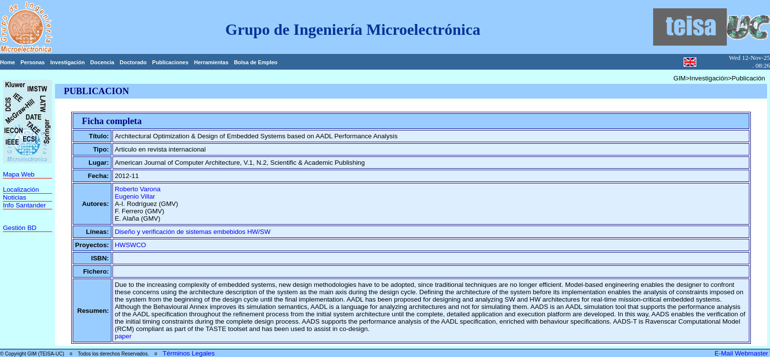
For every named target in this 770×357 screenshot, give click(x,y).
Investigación (67, 62)
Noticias (14, 197)
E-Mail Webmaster (742, 353)
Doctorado (133, 62)
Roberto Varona (138, 189)
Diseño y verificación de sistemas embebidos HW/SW (193, 231)
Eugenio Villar (135, 196)
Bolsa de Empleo (255, 62)
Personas (33, 62)
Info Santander (24, 205)
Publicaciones (170, 62)
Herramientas (211, 62)
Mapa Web (18, 174)
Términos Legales (189, 353)
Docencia (102, 62)
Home (7, 62)
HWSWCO (130, 245)
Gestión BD (19, 227)
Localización (21, 189)
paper (123, 336)
